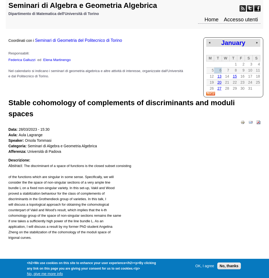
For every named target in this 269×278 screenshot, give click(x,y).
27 (219, 88)
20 (219, 82)
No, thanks (229, 267)
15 (235, 76)
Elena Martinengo (57, 60)
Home (212, 19)
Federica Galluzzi (21, 60)
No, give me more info (45, 275)
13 (219, 76)
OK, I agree (204, 267)
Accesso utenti (241, 19)
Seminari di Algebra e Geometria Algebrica (82, 5)
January (233, 42)
